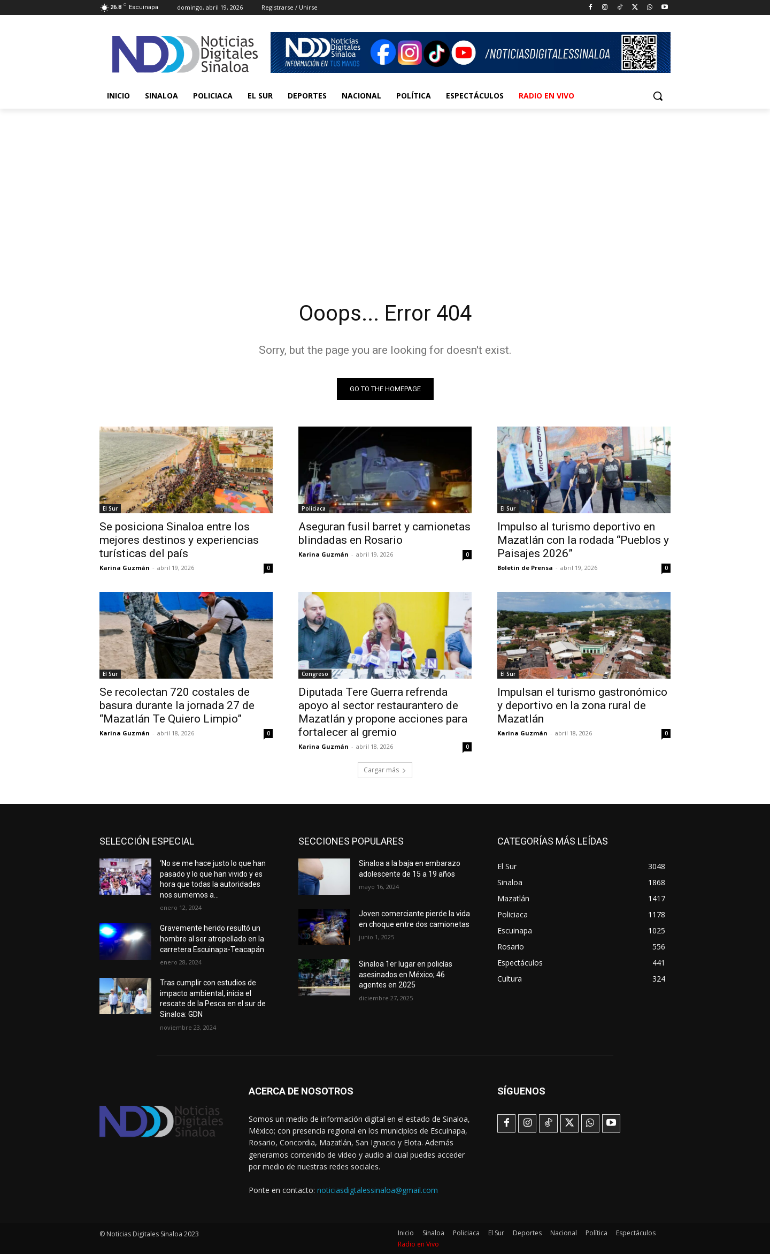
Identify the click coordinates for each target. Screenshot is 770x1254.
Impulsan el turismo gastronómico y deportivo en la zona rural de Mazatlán (582, 705)
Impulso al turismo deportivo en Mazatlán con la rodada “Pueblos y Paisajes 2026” (583, 540)
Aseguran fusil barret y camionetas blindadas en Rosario (384, 533)
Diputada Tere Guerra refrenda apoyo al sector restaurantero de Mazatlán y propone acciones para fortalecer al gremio (382, 712)
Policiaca (314, 508)
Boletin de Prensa (525, 568)
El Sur (110, 508)
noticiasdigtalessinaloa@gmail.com (377, 1190)
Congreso (315, 674)
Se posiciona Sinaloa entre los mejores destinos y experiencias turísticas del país (179, 540)
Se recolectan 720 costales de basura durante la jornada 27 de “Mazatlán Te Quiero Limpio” (177, 705)
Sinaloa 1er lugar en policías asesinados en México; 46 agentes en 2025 (405, 974)
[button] (658, 96)
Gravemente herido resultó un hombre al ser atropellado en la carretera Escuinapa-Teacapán (212, 938)
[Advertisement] (385, 189)
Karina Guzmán (124, 568)
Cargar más (385, 769)
